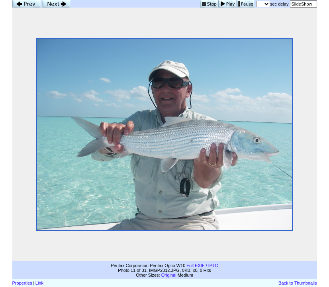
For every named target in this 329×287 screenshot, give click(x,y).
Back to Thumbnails (297, 283)
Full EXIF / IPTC (202, 265)
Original (168, 275)
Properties (22, 283)
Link (39, 283)
